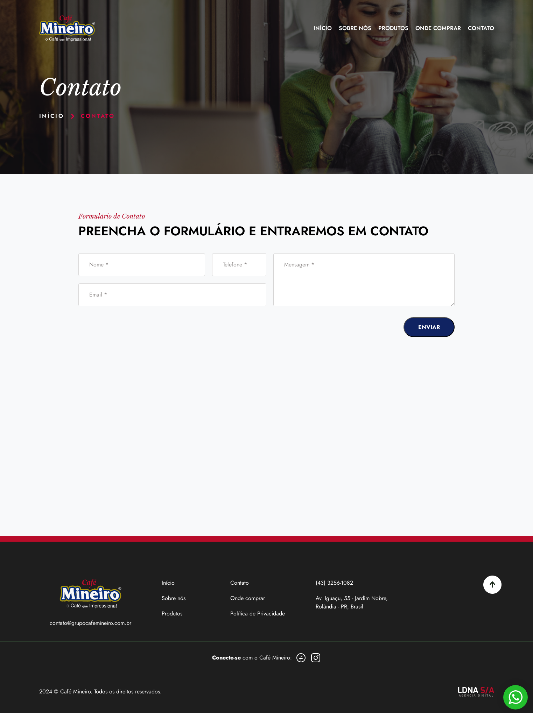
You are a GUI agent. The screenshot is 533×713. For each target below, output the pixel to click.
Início (323, 28)
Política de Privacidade (257, 613)
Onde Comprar (438, 28)
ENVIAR (429, 327)
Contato (481, 28)
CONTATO (98, 116)
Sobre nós (355, 28)
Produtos (393, 28)
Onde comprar (247, 598)
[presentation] (340, 327)
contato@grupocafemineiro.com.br (90, 623)
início (51, 116)
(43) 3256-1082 (334, 583)
